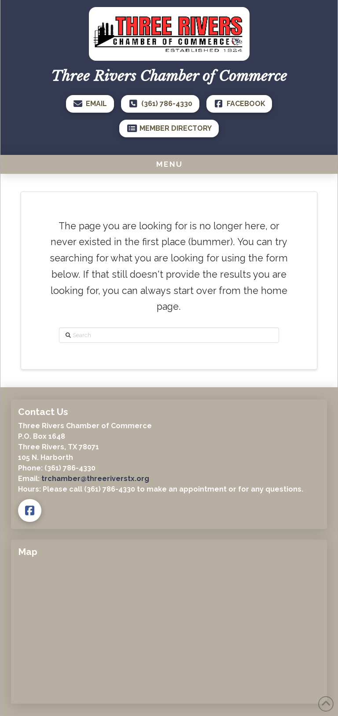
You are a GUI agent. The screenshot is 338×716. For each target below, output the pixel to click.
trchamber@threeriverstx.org (95, 478)
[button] (169, 164)
